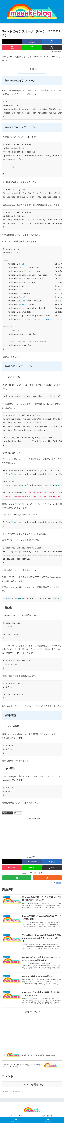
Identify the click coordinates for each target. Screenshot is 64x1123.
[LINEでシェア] (32, 47)
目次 (29, 69)
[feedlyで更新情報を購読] (16, 877)
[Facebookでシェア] (32, 41)
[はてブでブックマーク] (52, 41)
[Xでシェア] (12, 41)
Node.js (18, 813)
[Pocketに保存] (12, 47)
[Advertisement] (32, 836)
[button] (52, 47)
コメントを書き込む (32, 1084)
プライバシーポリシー (17, 1116)
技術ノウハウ (8, 813)
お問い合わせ (47, 1116)
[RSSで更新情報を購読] (47, 877)
